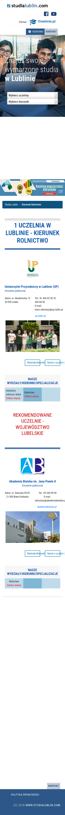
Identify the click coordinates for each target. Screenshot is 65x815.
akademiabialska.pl (47, 506)
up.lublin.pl (40, 315)
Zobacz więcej (13, 398)
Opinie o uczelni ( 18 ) (53, 362)
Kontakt (51, 31)
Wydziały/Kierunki (33, 362)
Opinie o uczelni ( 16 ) (53, 553)
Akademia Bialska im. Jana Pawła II (32, 483)
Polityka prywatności (25, 794)
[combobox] (32, 95)
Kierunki (35, 31)
